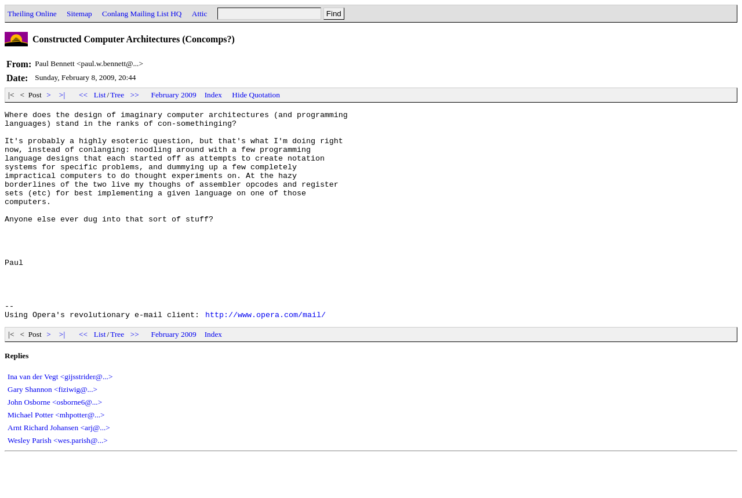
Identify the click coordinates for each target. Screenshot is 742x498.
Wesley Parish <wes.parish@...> (58, 482)
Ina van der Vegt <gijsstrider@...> (60, 418)
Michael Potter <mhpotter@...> (56, 456)
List (100, 94)
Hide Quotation (256, 94)
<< (83, 94)
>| (62, 94)
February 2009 (174, 94)
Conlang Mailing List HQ (141, 13)
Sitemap (79, 13)
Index (213, 94)
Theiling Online (32, 13)
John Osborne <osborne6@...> (55, 443)
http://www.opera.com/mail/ (265, 356)
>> (135, 94)
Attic (200, 13)
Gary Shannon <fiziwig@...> (52, 431)
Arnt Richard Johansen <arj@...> (59, 469)
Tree (117, 94)
